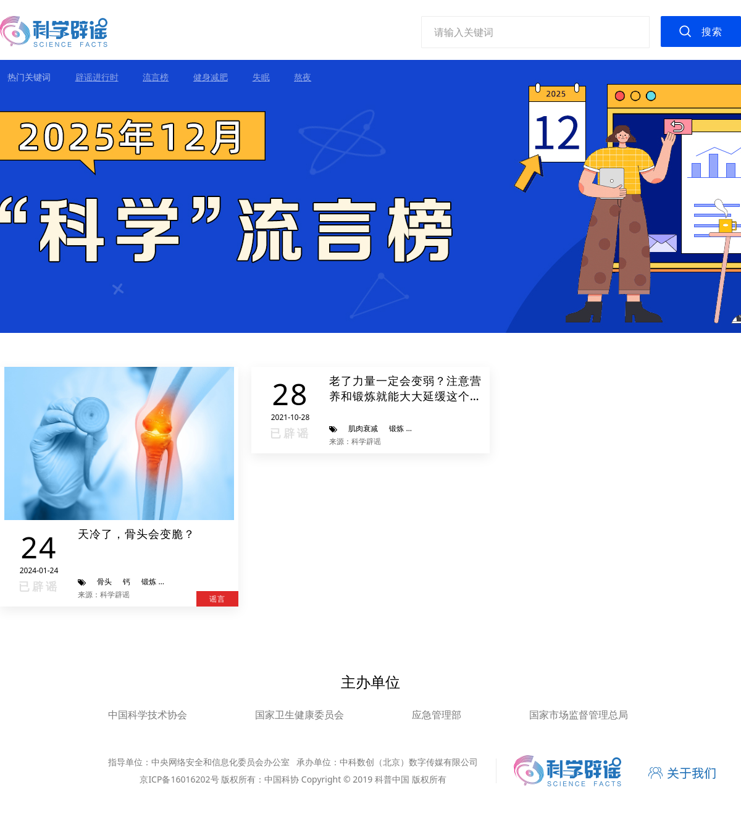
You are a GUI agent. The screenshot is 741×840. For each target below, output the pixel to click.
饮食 (422, 428)
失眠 (261, 77)
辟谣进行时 (97, 77)
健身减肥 (210, 77)
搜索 (711, 31)
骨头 (104, 581)
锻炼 (148, 581)
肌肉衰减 (363, 428)
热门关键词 (29, 77)
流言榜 (156, 77)
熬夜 (302, 77)
